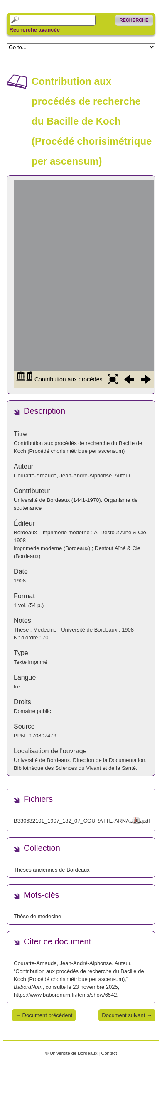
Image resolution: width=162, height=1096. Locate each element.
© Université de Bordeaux (71, 1053)
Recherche (134, 19)
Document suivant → (127, 1015)
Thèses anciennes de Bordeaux (52, 870)
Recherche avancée (35, 29)
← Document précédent (43, 1015)
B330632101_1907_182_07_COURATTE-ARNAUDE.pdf (82, 821)
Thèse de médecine (37, 916)
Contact (109, 1053)
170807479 (42, 735)
